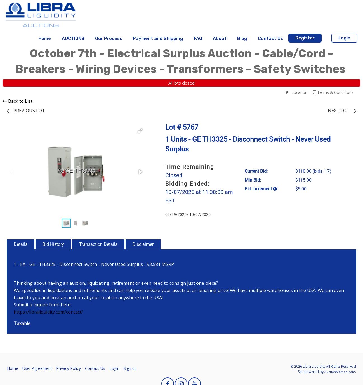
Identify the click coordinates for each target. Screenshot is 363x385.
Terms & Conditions (333, 92)
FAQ (198, 38)
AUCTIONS (73, 38)
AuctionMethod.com (339, 372)
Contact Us (270, 38)
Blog (242, 38)
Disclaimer (143, 244)
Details (20, 244)
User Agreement (37, 368)
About (220, 38)
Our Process (108, 38)
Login (344, 38)
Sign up (130, 368)
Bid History (53, 244)
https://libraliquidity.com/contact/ (48, 312)
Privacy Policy (68, 368)
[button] (140, 130)
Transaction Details (98, 244)
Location (296, 92)
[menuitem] (44, 38)
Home (44, 38)
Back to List (17, 101)
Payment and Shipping (158, 38)
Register (305, 38)
